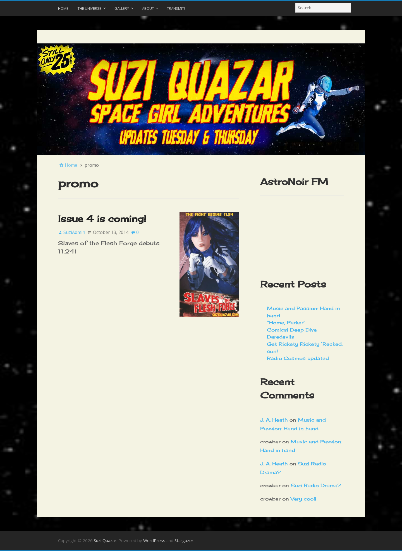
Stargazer (183, 540)
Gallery (121, 8)
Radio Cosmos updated (298, 358)
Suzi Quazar (105, 540)
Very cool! (303, 499)
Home (63, 8)
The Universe (89, 8)
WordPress (154, 540)
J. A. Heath (274, 420)
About (148, 8)
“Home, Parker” (286, 322)
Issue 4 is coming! (102, 218)
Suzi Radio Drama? (316, 485)
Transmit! (176, 8)
